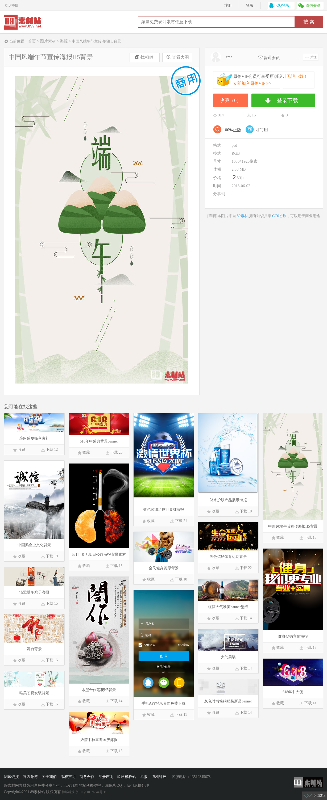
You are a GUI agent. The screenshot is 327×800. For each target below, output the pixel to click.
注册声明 (105, 777)
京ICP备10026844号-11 (91, 792)
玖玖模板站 (126, 777)
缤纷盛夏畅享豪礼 (34, 438)
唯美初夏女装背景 (34, 693)
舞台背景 (34, 649)
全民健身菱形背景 (164, 568)
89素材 (24, 22)
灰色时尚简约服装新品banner (228, 701)
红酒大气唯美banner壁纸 (228, 607)
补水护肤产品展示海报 (228, 500)
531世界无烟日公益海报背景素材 (99, 555)
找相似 (146, 57)
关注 (313, 57)
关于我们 (49, 777)
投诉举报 (11, 4)
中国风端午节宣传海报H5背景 (292, 526)
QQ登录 (282, 5)
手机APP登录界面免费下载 (164, 703)
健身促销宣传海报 (293, 636)
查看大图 (180, 57)
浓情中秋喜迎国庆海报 (99, 740)
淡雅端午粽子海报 (34, 592)
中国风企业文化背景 (34, 545)
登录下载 (287, 100)
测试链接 (11, 777)
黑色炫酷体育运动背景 (228, 557)
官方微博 (30, 777)
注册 (228, 5)
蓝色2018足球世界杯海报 (163, 510)
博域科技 (158, 777)
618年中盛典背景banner (99, 441)
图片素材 (48, 41)
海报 (64, 41)
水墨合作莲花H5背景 (99, 690)
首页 (32, 41)
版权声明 (68, 777)
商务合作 (87, 777)
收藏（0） (230, 100)
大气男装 (228, 657)
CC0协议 (279, 216)
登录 (249, 5)
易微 (143, 777)
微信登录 (313, 5)
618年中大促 (293, 692)
